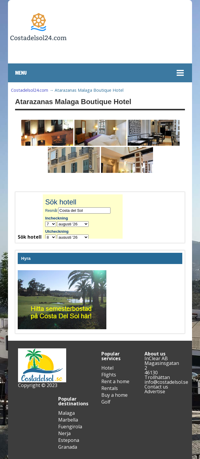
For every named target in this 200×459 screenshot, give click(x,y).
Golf (105, 402)
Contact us (156, 386)
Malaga (66, 413)
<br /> (87, 216)
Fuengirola (70, 426)
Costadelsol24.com (29, 90)
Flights (108, 374)
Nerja (64, 433)
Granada (67, 447)
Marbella (68, 420)
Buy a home (114, 395)
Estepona (68, 440)
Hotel (107, 368)
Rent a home (115, 381)
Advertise (154, 391)
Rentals (109, 388)
